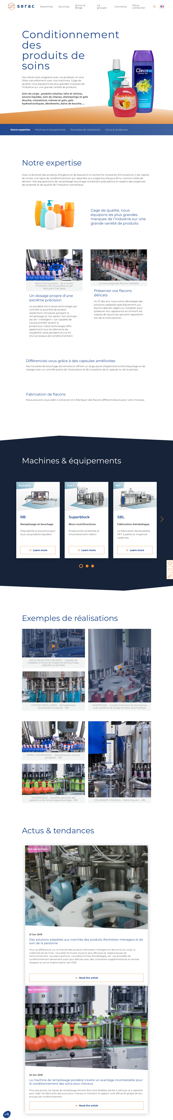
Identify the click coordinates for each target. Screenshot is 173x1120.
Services (64, 6)
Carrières (121, 6)
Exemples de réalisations (85, 129)
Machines (46, 6)
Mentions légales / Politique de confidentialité (35, 1114)
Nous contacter (138, 6)
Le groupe (102, 6)
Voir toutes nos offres (25, 1092)
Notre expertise (20, 129)
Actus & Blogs (80, 6)
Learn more (40, 550)
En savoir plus (73, 1092)
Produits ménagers (38, 1054)
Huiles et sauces (18, 1059)
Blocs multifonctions (152, 1059)
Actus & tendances (116, 129)
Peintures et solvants (63, 1057)
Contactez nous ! (77, 1114)
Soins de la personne (38, 1061)
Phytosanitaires (65, 1062)
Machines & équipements (50, 129)
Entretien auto (65, 1052)
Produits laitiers (17, 1052)
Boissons (13, 1055)
